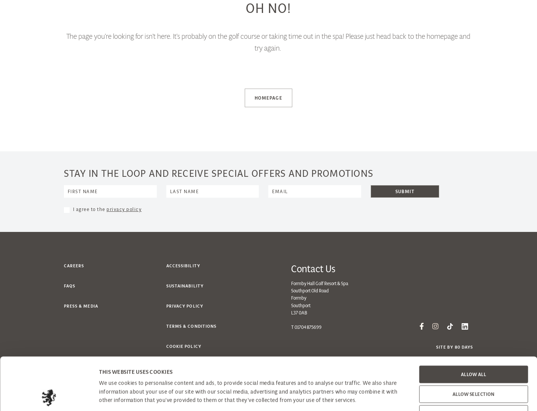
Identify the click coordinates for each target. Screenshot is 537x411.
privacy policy (124, 209)
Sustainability (185, 286)
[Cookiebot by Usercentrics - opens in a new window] (49, 396)
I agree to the (107, 209)
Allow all (473, 325)
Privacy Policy (184, 306)
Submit (404, 191)
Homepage (268, 98)
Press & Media (81, 306)
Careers (74, 266)
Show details (388, 396)
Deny (473, 364)
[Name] (110, 191)
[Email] (314, 191)
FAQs (69, 286)
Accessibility (183, 266)
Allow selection (474, 344)
